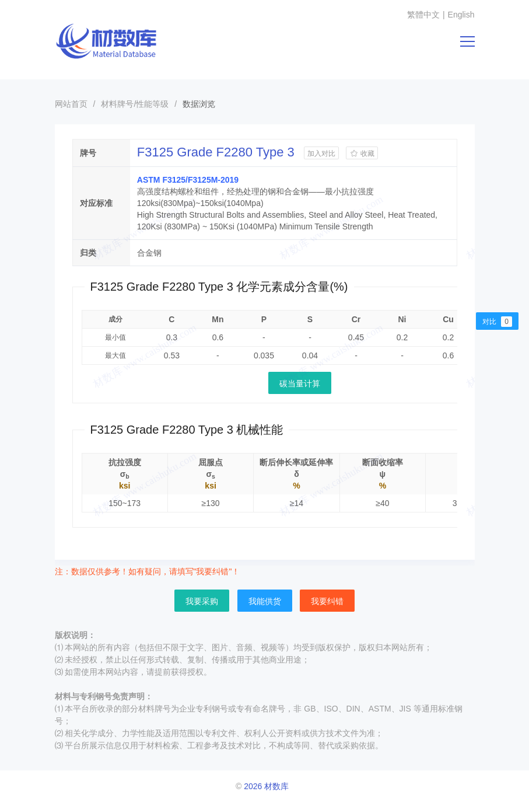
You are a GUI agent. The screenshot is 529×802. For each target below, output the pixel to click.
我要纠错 (327, 601)
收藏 (361, 153)
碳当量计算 (299, 383)
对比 (497, 321)
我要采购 (201, 601)
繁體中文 (423, 14)
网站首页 (71, 104)
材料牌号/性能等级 (135, 104)
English (461, 14)
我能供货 (264, 601)
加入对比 (321, 153)
